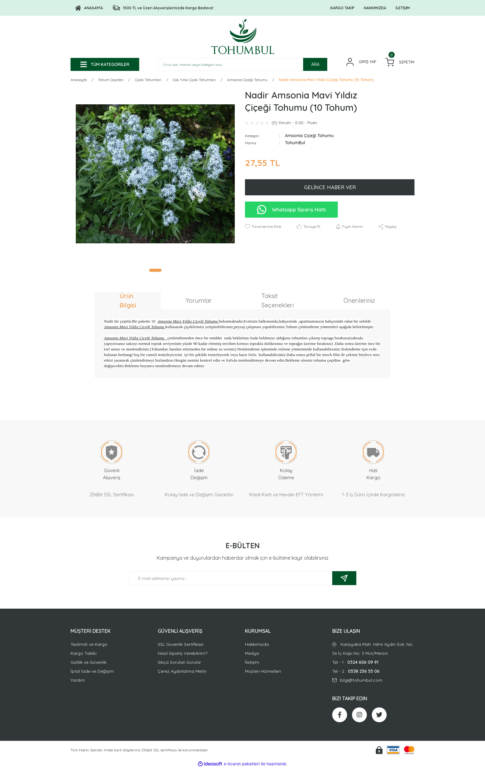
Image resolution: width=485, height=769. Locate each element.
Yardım (78, 681)
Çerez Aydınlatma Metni (182, 672)
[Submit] (344, 579)
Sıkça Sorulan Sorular (179, 663)
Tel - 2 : (373, 672)
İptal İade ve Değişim (92, 672)
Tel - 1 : (373, 663)
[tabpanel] (155, 174)
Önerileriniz (359, 301)
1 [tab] (155, 271)
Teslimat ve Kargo (89, 645)
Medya (252, 654)
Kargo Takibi (84, 654)
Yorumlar (199, 301)
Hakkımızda (257, 645)
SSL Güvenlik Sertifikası (181, 645)
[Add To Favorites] (263, 227)
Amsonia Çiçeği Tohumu (309, 136)
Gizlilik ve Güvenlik (88, 663)
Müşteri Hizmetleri (263, 672)
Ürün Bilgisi (127, 301)
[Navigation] (105, 64)
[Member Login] (361, 62)
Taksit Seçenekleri (277, 301)
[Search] (242, 64)
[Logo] (89, 8)
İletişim (252, 663)
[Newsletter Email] (242, 579)
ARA (315, 64)
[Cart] (399, 62)
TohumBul (295, 143)
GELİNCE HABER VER (330, 188)
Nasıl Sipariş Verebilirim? (182, 654)
